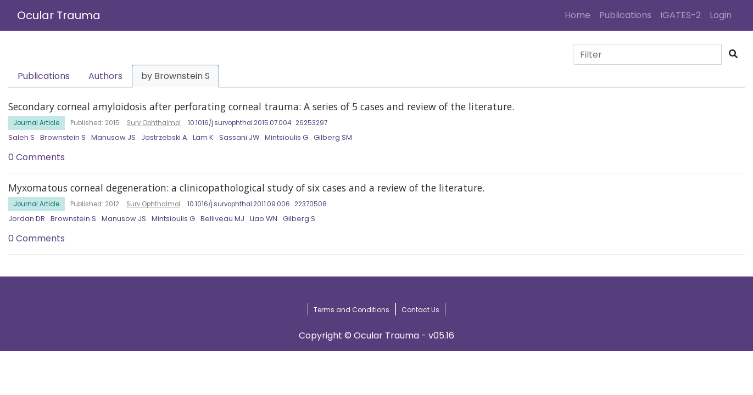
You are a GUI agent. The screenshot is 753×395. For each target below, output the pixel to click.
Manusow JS (113, 137)
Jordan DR (26, 218)
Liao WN (263, 218)
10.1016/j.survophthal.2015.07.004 (239, 123)
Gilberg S (299, 218)
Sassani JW (239, 137)
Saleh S (21, 137)
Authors (105, 76)
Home (580, 14)
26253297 (311, 123)
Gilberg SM (333, 137)
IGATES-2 (680, 15)
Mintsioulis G (286, 137)
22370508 (310, 204)
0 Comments (36, 157)
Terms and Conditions (351, 309)
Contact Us (420, 309)
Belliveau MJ (222, 218)
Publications (625, 15)
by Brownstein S (175, 76)
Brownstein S (63, 137)
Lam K (203, 137)
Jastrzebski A (164, 137)
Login (723, 14)
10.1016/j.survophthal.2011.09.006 (238, 204)
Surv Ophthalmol (154, 123)
